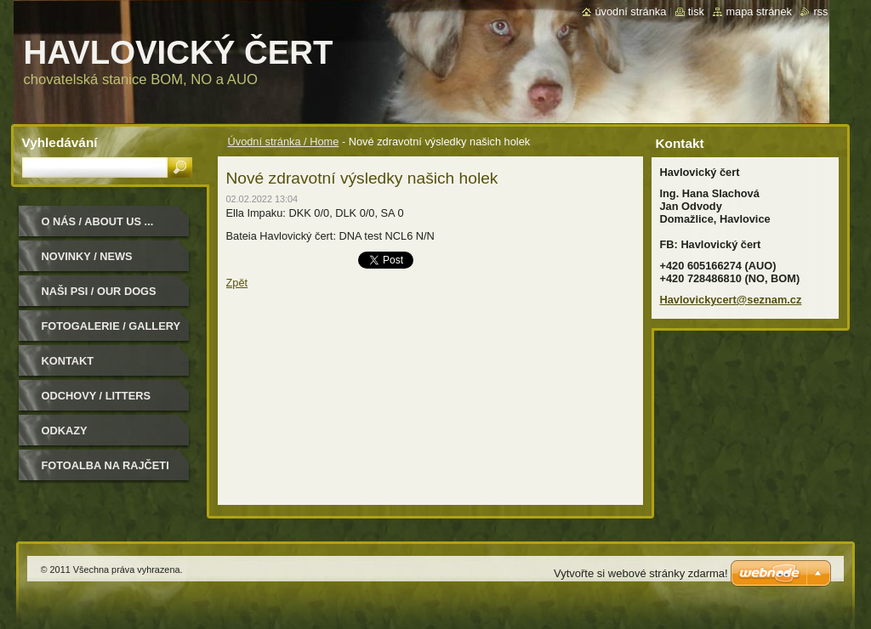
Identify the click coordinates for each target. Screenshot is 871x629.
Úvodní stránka (630, 11)
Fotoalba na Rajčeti (105, 465)
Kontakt (68, 360)
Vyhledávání (60, 142)
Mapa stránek (759, 11)
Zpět (237, 282)
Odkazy (65, 430)
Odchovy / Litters (96, 395)
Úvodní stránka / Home (283, 141)
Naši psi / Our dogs (99, 291)
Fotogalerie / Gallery (111, 326)
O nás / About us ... (98, 221)
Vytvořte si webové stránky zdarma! (641, 573)
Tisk (696, 11)
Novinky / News (87, 256)
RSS (820, 11)
